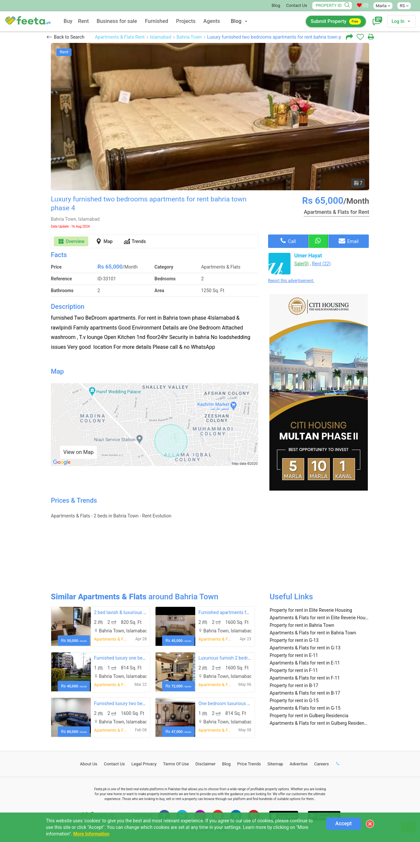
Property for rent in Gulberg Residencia (309, 715)
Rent (83, 21)
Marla (383, 5)
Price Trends (249, 763)
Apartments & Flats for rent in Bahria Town (313, 632)
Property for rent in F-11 (294, 670)
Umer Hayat (308, 256)
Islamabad (160, 37)
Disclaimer (206, 763)
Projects (186, 21)
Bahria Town (189, 37)
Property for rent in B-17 (294, 685)
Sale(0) (301, 263)
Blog (276, 5)
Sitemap (275, 763)
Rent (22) (321, 263)
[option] (210, 116)
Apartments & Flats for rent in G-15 (305, 708)
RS (404, 5)
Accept (343, 823)
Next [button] (356, 116)
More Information (91, 833)
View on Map (78, 452)
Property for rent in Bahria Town (302, 625)
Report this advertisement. (291, 280)
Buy (68, 21)
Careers (321, 763)
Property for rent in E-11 (294, 655)
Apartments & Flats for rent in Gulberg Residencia (319, 723)
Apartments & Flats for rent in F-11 (305, 678)
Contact (114, 763)
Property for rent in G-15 (294, 700)
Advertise (299, 763)
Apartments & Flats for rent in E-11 (305, 662)
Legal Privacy (144, 763)
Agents (211, 21)
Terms (176, 763)
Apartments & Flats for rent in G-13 (305, 647)
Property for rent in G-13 (294, 640)
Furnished (156, 21)
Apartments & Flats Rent (120, 37)
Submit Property (336, 21)
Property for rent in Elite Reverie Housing (311, 610)
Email (349, 240)
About (88, 763)
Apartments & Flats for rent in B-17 (305, 693)
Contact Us (296, 5)
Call (288, 240)
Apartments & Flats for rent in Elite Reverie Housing (319, 617)
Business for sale (117, 21)
